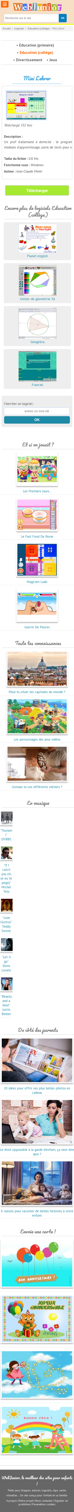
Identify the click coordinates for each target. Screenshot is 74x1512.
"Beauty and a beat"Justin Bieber (7, 1003)
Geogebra (37, 339)
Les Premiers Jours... (37, 489)
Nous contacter (44, 1500)
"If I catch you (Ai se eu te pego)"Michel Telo (7, 876)
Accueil (7, 28)
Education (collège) (39, 28)
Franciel (37, 382)
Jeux (53, 59)
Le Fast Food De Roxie (37, 534)
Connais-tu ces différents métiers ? (37, 784)
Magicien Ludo (37, 579)
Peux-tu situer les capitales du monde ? (37, 689)
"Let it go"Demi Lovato (7, 961)
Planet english (37, 253)
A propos (11, 1500)
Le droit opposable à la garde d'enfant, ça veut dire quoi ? (37, 1149)
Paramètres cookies (43, 1504)
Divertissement (29, 59)
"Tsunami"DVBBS (7, 832)
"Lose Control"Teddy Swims (7, 922)
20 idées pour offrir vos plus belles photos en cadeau (37, 1088)
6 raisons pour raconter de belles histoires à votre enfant (37, 1211)
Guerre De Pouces (37, 625)
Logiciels (19, 28)
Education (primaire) (36, 45)
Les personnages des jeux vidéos (37, 737)
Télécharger (37, 190)
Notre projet (26, 1500)
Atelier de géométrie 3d (37, 296)
